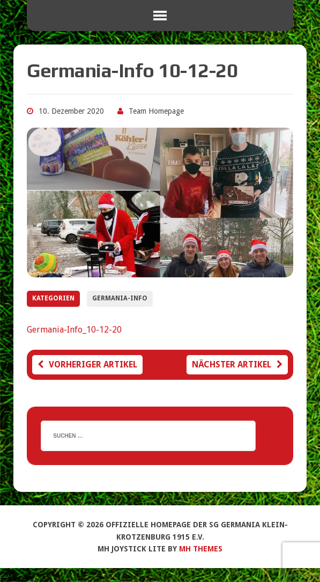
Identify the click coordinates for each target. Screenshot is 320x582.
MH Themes (200, 548)
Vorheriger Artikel (87, 364)
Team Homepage (156, 111)
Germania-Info (119, 298)
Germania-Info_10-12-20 (74, 330)
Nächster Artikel (237, 364)
